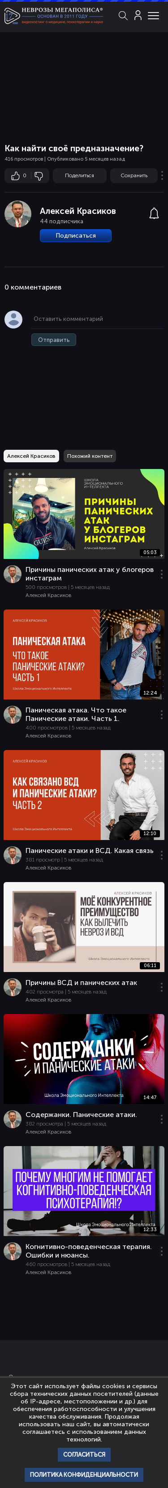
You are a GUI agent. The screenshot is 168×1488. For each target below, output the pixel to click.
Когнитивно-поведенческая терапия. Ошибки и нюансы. (89, 1250)
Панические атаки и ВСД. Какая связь (90, 850)
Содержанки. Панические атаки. (81, 1114)
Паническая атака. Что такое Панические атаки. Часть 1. (76, 714)
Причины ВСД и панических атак (81, 982)
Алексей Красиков (78, 211)
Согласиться (84, 1454)
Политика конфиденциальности (84, 1474)
